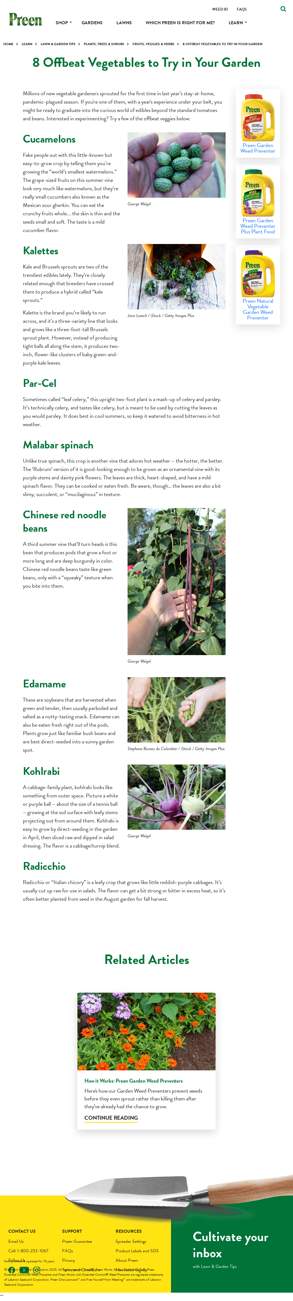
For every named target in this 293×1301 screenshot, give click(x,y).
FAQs (67, 1251)
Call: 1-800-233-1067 (28, 1251)
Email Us (16, 1241)
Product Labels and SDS (137, 1251)
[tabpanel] (146, 1064)
